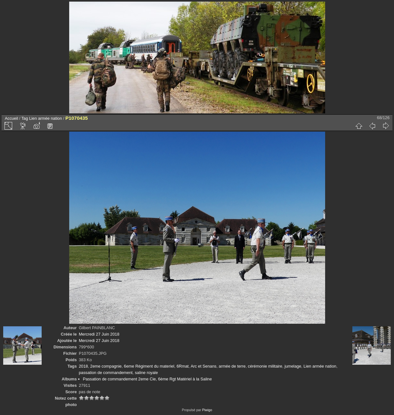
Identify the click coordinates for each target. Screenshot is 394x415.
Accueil (11, 118)
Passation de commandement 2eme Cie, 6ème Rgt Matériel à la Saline (147, 379)
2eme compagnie (106, 366)
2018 (83, 366)
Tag (24, 118)
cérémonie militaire (265, 366)
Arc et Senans (203, 366)
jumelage (292, 366)
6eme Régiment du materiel (149, 366)
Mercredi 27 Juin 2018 (99, 334)
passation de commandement (106, 372)
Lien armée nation (45, 118)
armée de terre (232, 366)
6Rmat (182, 366)
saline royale (146, 372)
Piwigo (207, 410)
